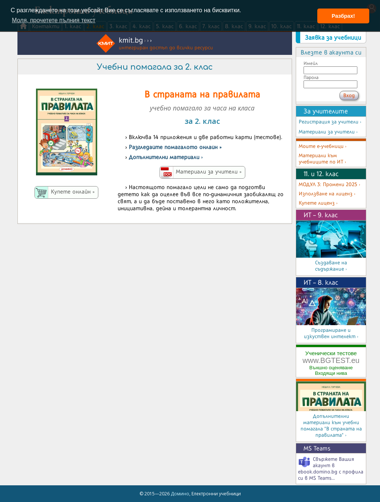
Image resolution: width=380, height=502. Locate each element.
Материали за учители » (209, 171)
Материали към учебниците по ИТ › (322, 158)
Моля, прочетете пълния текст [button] (53, 20)
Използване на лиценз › (327, 194)
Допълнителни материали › (166, 157)
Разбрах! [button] (343, 16)
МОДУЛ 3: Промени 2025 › (329, 184)
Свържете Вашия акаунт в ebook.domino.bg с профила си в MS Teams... (330, 468)
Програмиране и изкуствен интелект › (331, 333)
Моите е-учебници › (323, 146)
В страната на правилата (202, 94)
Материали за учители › (328, 132)
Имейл (311, 63)
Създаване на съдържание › (331, 266)
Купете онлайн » (73, 191)
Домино (180, 494)
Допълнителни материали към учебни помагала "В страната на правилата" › (331, 425)
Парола (311, 77)
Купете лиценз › (318, 203)
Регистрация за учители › (330, 122)
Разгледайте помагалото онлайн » (175, 147)
